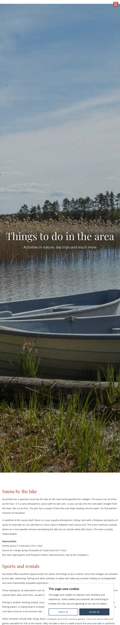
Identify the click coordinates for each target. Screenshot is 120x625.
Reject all (63, 611)
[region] (79, 601)
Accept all (94, 611)
